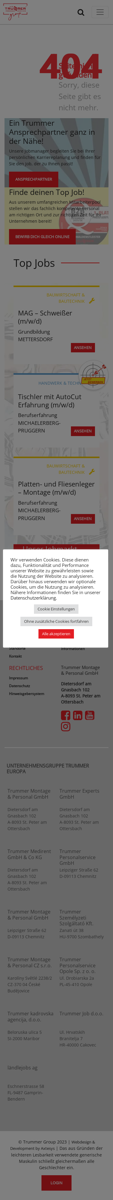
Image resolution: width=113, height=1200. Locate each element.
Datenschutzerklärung (33, 598)
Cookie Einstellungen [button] (56, 609)
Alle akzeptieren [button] (56, 633)
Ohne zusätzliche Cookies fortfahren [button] (56, 621)
